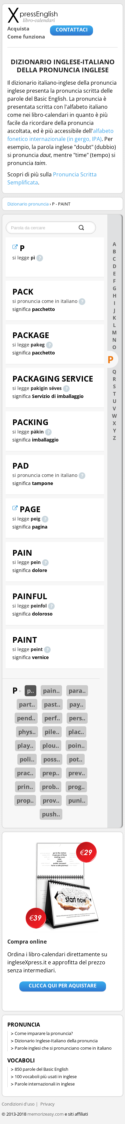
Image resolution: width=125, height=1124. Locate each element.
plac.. (76, 732)
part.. (27, 704)
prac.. (25, 773)
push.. (51, 814)
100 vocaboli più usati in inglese (46, 1076)
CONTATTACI (72, 29)
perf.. (52, 718)
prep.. (50, 773)
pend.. (26, 718)
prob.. (50, 787)
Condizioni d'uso (18, 1104)
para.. (77, 691)
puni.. (76, 800)
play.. (25, 745)
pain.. (51, 691)
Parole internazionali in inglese (45, 1084)
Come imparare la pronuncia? (44, 1033)
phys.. (27, 732)
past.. (52, 704)
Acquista (18, 28)
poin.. (76, 745)
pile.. (52, 732)
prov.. (51, 800)
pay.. (76, 704)
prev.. (76, 773)
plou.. (50, 745)
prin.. (25, 787)
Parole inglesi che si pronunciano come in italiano (63, 1048)
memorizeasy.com (45, 1114)
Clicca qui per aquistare (62, 985)
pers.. (77, 718)
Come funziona (26, 36)
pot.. (75, 759)
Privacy (47, 1104)
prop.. (25, 800)
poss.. (51, 759)
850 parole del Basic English (41, 1069)
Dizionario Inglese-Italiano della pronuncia (56, 1041)
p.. (30, 691)
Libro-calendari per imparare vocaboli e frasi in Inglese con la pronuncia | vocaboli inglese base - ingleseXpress (32, 15)
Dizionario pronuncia (28, 204)
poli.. (27, 759)
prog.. (76, 787)
